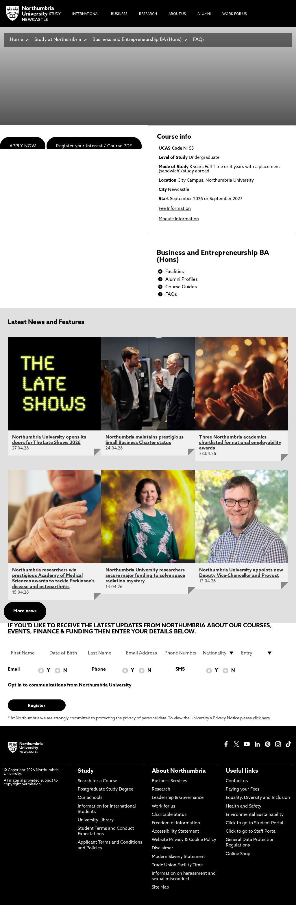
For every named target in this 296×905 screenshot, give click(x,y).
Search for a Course (97, 781)
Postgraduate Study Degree (105, 789)
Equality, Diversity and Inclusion (258, 798)
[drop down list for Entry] (256, 653)
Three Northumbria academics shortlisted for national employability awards (240, 443)
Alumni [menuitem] (204, 14)
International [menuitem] (85, 14)
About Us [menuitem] (177, 14)
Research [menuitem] (148, 14)
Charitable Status (169, 815)
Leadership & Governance (178, 798)
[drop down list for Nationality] (218, 653)
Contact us (237, 781)
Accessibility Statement (175, 831)
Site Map (160, 887)
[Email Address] (141, 653)
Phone (99, 669)
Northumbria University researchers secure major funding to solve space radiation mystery (145, 576)
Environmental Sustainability (255, 815)
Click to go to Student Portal (254, 823)
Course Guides (181, 287)
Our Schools (90, 798)
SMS (180, 669)
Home (16, 39)
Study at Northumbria (57, 39)
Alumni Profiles (181, 279)
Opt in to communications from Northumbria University (70, 685)
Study (86, 771)
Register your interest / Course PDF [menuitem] (94, 146)
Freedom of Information (176, 823)
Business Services (169, 781)
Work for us (163, 806)
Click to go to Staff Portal (251, 831)
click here (261, 718)
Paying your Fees (242, 789)
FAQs (199, 39)
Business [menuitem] (119, 14)
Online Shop (238, 854)
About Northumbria (179, 771)
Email (14, 669)
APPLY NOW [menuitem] (23, 146)
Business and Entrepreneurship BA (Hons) (137, 39)
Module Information (179, 219)
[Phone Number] (180, 653)
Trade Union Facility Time (177, 865)
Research (161, 789)
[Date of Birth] (65, 653)
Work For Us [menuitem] (234, 14)
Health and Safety (243, 806)
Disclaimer (162, 848)
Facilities (174, 272)
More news (24, 611)
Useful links (242, 771)
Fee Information (175, 209)
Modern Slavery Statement (178, 857)
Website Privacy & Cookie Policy (184, 840)
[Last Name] (103, 653)
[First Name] (26, 653)
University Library (96, 820)
